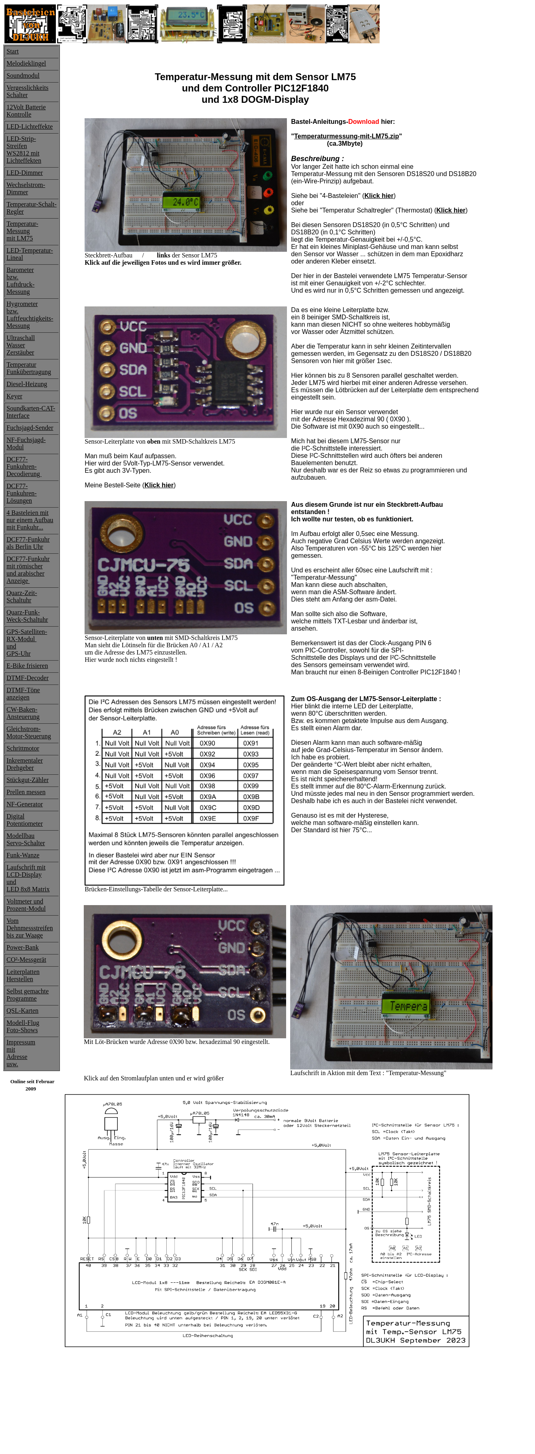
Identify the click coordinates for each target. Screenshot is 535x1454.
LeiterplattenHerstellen (23, 975)
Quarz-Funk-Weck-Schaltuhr (27, 616)
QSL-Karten (22, 1010)
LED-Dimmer (24, 172)
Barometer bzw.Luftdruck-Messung (20, 280)
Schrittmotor (22, 748)
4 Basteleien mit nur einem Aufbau (29, 516)
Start (12, 51)
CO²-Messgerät (26, 959)
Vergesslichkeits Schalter (27, 91)
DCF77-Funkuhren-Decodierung (24, 466)
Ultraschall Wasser (20, 341)
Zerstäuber (20, 352)
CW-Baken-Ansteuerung (23, 713)
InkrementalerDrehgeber (24, 764)
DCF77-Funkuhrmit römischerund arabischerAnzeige (28, 569)
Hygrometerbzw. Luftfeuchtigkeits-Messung (29, 314)
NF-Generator (24, 804)
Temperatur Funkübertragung (28, 368)
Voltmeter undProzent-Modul (26, 905)
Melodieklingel (26, 63)
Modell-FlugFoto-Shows (22, 1026)
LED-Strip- (21, 138)
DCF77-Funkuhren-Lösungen (21, 493)
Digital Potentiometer (24, 820)
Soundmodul (23, 75)
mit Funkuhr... (24, 527)
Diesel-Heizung (26, 384)
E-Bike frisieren (27, 665)
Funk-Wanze (22, 855)
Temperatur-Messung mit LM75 (22, 231)
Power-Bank (22, 947)
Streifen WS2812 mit (22, 149)
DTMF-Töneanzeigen (23, 694)
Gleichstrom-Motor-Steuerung (28, 732)
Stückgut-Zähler (27, 779)
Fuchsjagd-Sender (29, 427)
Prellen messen (25, 792)
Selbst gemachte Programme (27, 995)
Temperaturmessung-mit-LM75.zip (346, 136)
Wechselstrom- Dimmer (25, 188)
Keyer (14, 396)
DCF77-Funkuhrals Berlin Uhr (28, 543)
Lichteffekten (23, 160)
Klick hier (378, 195)
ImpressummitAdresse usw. (20, 1053)
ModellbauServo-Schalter (25, 839)
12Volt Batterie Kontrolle (26, 111)
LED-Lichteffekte (29, 126)
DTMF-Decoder (27, 677)
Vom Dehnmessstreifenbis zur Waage (29, 928)
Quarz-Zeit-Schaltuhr (21, 596)
